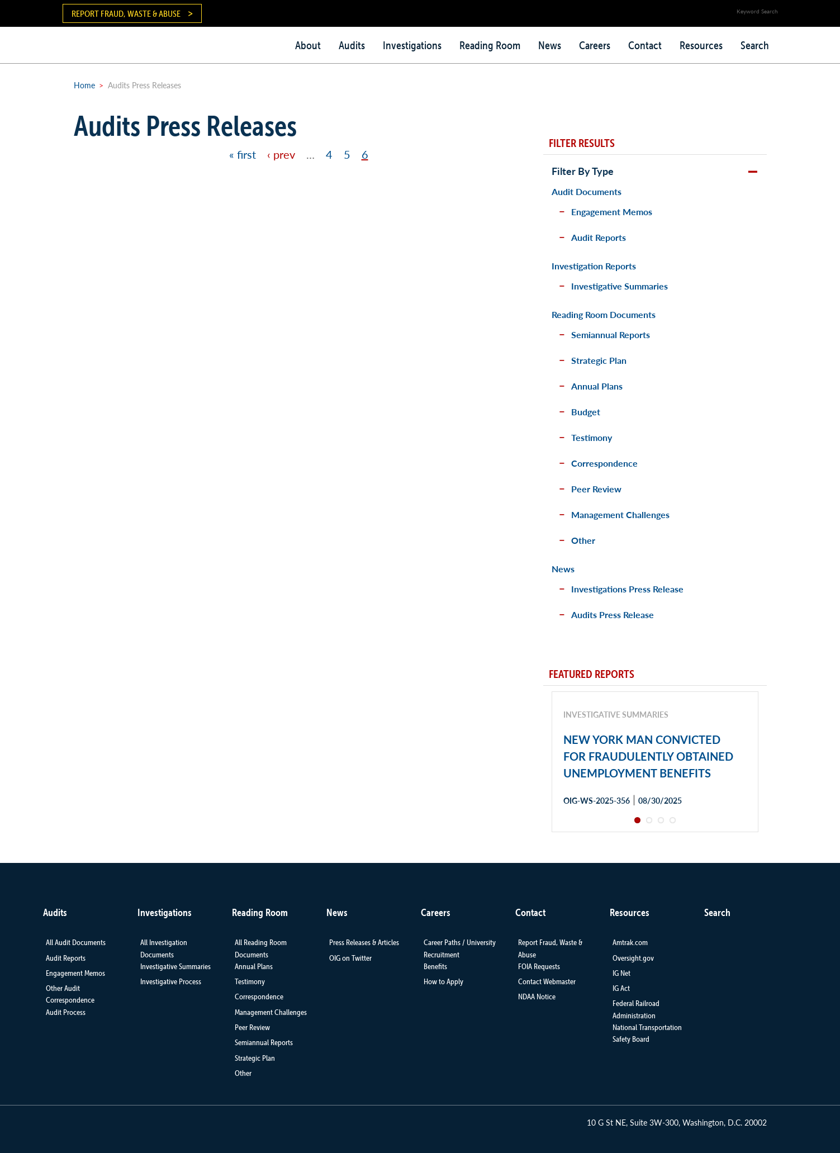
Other (583, 540)
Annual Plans (597, 385)
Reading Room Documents (604, 314)
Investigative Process (170, 981)
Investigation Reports (594, 265)
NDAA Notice (537, 996)
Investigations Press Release (627, 588)
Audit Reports (598, 237)
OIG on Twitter (350, 958)
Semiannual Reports (610, 334)
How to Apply (443, 981)
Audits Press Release (612, 614)
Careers (594, 45)
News (549, 45)
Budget (585, 411)
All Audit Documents (76, 942)
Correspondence (604, 463)
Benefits (435, 966)
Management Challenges (620, 514)
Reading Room (489, 45)
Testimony (591, 437)
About (308, 45)
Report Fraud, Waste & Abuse (126, 13)
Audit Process (66, 1012)
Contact (645, 45)
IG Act (621, 988)
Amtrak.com (630, 942)
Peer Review (596, 488)
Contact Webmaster (547, 981)
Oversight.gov (633, 958)
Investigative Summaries (619, 285)
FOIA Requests (539, 966)
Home (84, 85)
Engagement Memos (611, 211)
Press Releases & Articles (364, 942)
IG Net (621, 973)
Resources (701, 45)
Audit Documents (586, 191)
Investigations (412, 45)
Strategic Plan (599, 360)
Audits (352, 45)
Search (755, 45)
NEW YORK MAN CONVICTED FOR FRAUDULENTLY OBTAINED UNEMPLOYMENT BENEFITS (648, 756)
